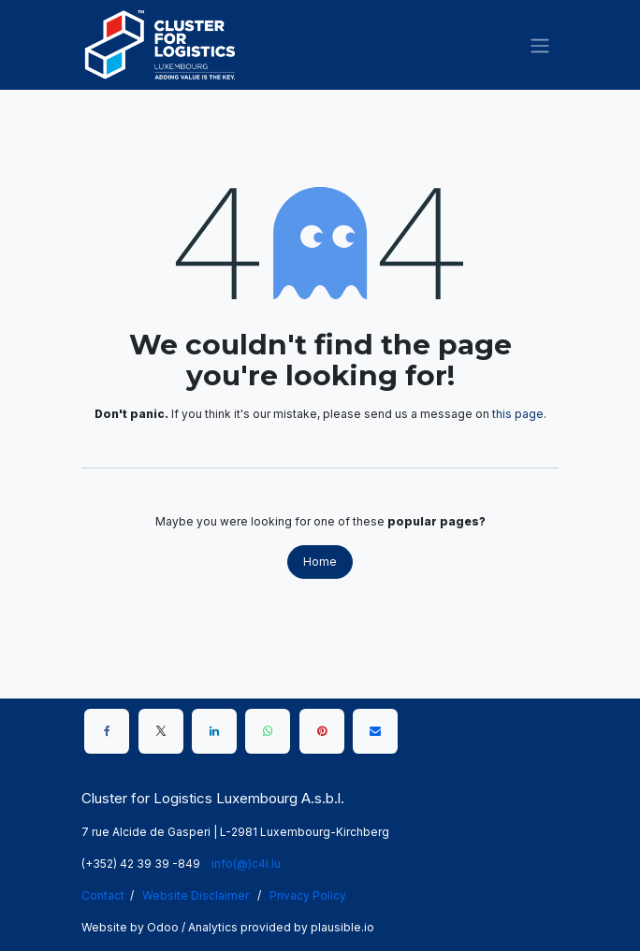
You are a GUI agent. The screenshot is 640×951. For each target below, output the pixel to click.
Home (320, 562)
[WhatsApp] (267, 731)
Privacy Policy (307, 895)
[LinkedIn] (214, 731)
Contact (102, 895)
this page (518, 414)
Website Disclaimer (195, 895)
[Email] (375, 731)
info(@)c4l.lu (246, 864)
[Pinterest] (321, 731)
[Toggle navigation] (540, 45)
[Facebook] (106, 731)
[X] (160, 731)
